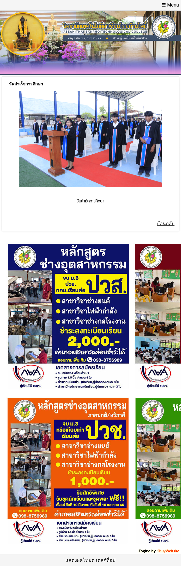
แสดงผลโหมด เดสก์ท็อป (90, 560)
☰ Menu (170, 5)
